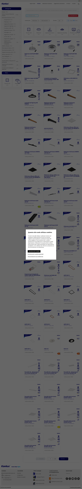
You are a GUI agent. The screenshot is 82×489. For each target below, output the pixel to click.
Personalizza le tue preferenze (35, 256)
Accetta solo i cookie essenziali (35, 254)
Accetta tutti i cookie (34, 251)
